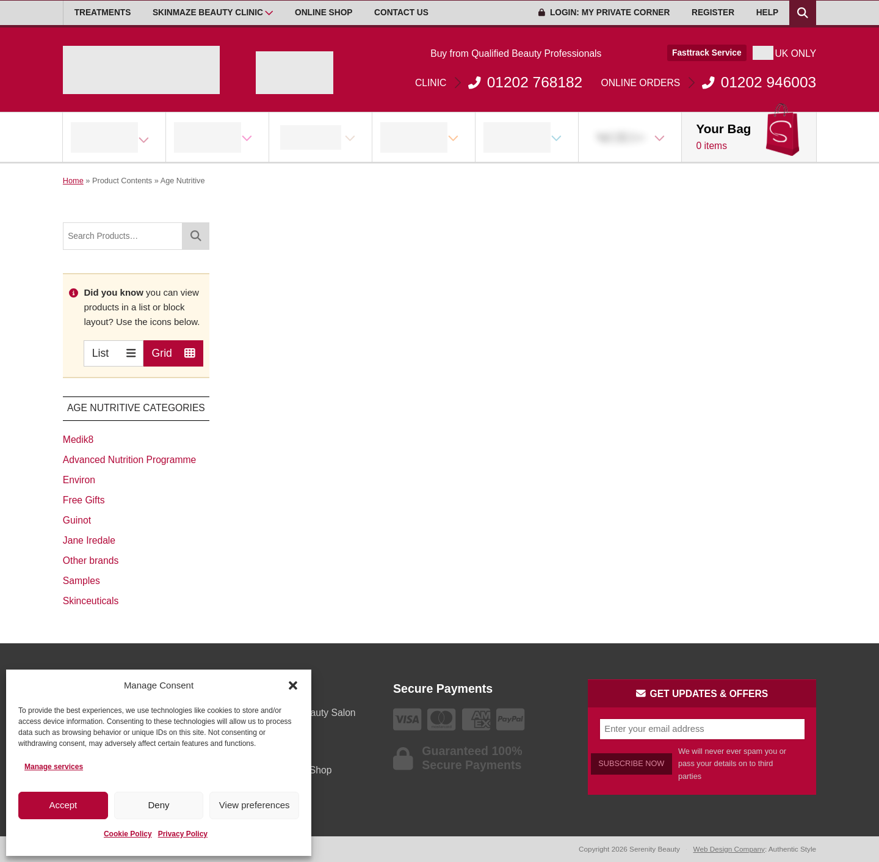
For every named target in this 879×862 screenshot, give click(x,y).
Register (713, 12)
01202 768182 (498, 82)
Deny (158, 805)
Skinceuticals (90, 601)
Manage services (53, 766)
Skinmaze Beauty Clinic (208, 12)
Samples (81, 580)
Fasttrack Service (707, 52)
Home (73, 180)
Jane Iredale (89, 540)
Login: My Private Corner (604, 12)
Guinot (77, 520)
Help (767, 12)
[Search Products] (802, 13)
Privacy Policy (183, 834)
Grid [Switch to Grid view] (173, 352)
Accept (63, 805)
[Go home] (141, 70)
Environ (79, 480)
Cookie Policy (128, 834)
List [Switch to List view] (114, 352)
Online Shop (323, 12)
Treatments (102, 12)
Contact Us (401, 12)
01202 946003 (709, 82)
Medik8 (78, 439)
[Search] (196, 236)
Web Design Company (729, 849)
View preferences (254, 805)
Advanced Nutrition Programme (129, 460)
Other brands (90, 560)
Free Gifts (84, 500)
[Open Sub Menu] (269, 13)
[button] (293, 685)
